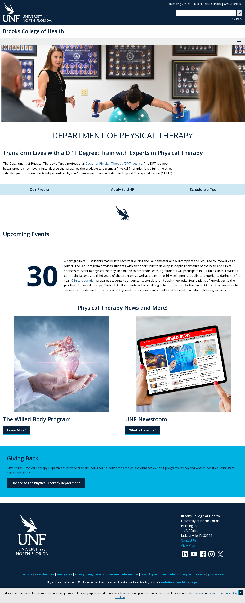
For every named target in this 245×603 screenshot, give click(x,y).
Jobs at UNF (216, 574)
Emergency (64, 574)
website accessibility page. (179, 582)
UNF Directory (44, 574)
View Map (188, 545)
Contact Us (189, 540)
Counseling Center (178, 4)
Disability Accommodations (159, 574)
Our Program (41, 189)
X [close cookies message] (241, 592)
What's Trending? (142, 430)
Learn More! (16, 430)
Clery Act (187, 574)
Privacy (199, 593)
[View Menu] (239, 41)
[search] (204, 13)
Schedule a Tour (204, 189)
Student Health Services (207, 4)
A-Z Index (237, 18)
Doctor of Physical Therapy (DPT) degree (113, 164)
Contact (26, 574)
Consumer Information (122, 574)
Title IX (200, 574)
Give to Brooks (233, 4)
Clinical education (83, 281)
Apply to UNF (122, 189)
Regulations (95, 574)
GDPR (212, 593)
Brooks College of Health (33, 31)
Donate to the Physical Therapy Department (46, 483)
